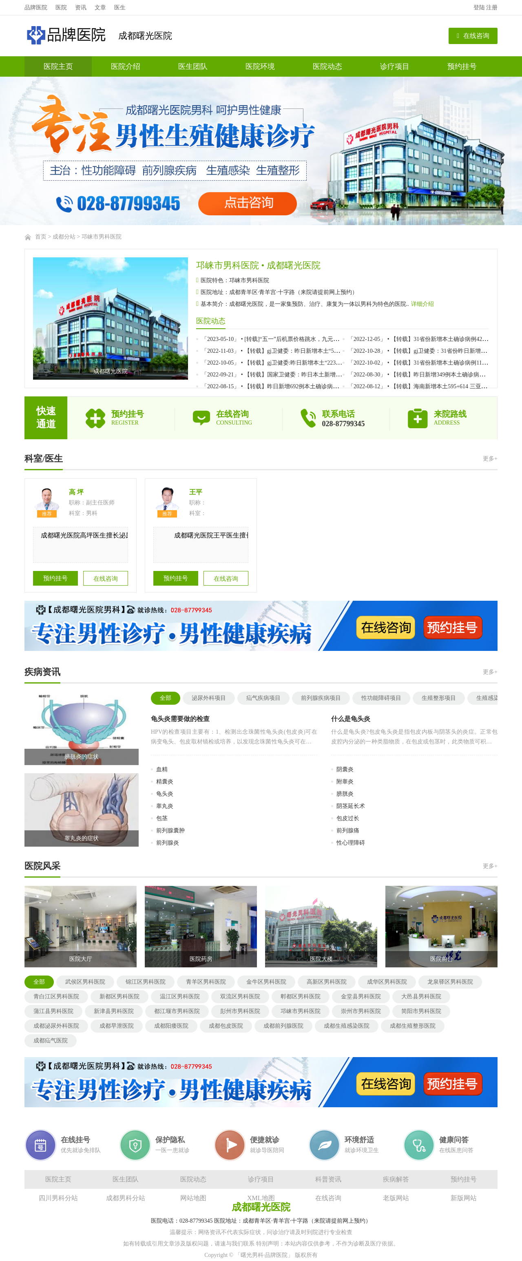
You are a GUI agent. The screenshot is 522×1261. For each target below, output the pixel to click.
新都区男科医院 (119, 996)
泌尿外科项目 (209, 698)
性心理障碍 (350, 843)
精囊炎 (164, 782)
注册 (492, 7)
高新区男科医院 (327, 982)
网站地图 (193, 1198)
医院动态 (327, 66)
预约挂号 (462, 66)
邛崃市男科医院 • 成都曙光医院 (258, 265)
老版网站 (396, 1198)
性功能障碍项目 (381, 698)
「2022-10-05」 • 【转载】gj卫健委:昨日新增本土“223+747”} (277, 363)
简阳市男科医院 (421, 1011)
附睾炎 (345, 782)
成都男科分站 (125, 1198)
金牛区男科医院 (266, 982)
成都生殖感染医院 (346, 1026)
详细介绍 (422, 304)
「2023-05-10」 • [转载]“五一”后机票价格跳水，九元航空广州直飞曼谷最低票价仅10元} (311, 339)
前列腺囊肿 (170, 830)
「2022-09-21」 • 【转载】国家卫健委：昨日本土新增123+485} (280, 375)
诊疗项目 (394, 66)
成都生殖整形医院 (413, 1026)
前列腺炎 (167, 843)
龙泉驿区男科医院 (450, 982)
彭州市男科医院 (240, 1011)
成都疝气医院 (50, 1041)
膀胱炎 (345, 794)
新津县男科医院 (114, 1011)
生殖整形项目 (439, 698)
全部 (165, 698)
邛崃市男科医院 (102, 237)
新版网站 (464, 1198)
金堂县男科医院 (361, 996)
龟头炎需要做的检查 (180, 718)
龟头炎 (164, 794)
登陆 (479, 7)
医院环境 (260, 66)
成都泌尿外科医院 (56, 1026)
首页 (40, 237)
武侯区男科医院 (85, 982)
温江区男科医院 (180, 996)
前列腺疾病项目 (321, 698)
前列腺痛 (347, 830)
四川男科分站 (58, 1198)
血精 (162, 769)
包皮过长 (347, 818)
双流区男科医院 (240, 996)
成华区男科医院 (387, 982)
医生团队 (193, 66)
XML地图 (261, 1198)
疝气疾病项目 (263, 698)
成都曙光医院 (145, 36)
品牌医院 (35, 7)
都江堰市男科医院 (177, 1011)
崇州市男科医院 (361, 1011)
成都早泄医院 (117, 1026)
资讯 (80, 7)
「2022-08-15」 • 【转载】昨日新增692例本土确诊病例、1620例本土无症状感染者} (305, 386)
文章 (100, 7)
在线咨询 (473, 35)
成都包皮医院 (226, 1026)
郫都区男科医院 (301, 996)
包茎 (162, 818)
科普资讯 (328, 1179)
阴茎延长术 (350, 806)
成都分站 (64, 237)
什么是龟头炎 (350, 718)
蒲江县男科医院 (53, 1011)
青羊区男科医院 (206, 982)
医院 (61, 7)
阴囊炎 (345, 769)
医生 (120, 7)
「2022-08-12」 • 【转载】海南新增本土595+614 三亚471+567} (426, 386)
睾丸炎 (164, 806)
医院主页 (58, 66)
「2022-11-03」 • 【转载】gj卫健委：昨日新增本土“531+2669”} (280, 351)
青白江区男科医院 (56, 996)
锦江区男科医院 (146, 982)
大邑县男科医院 (421, 996)
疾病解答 (396, 1179)
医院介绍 (125, 66)
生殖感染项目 (493, 698)
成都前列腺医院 (283, 1026)
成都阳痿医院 (171, 1026)
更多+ (490, 459)
